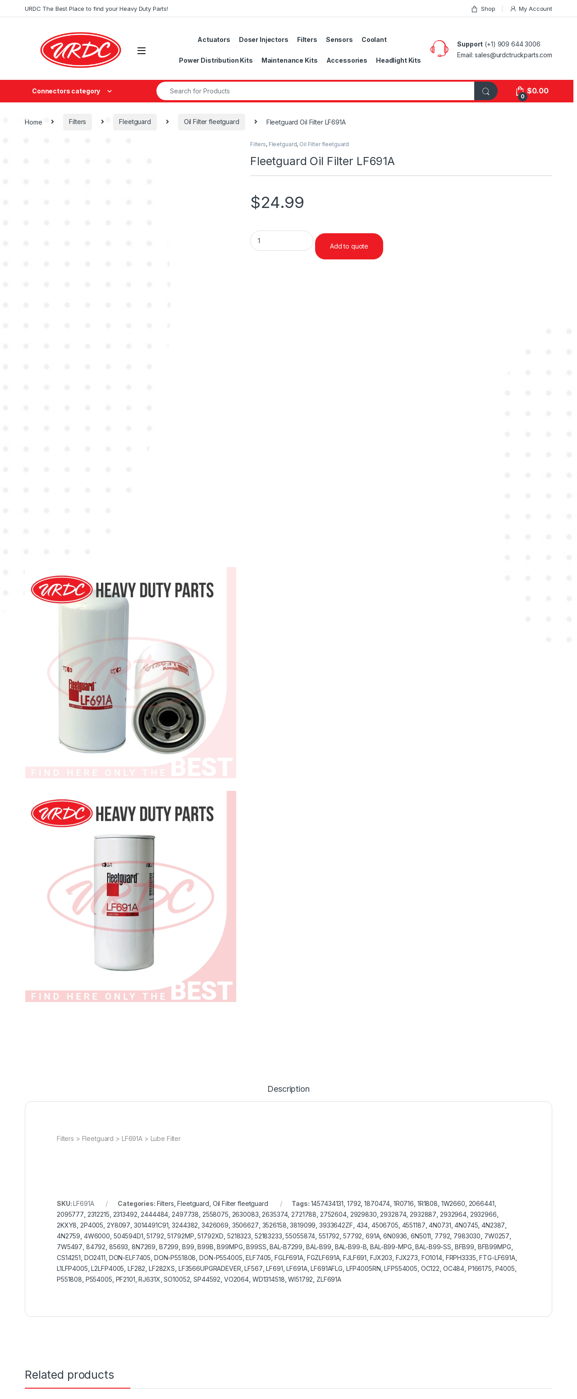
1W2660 (453, 1203)
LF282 (136, 1268)
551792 (329, 1236)
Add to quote (349, 246)
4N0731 (440, 1225)
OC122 (430, 1268)
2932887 (423, 1214)
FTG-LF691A (497, 1257)
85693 (118, 1247)
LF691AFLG (327, 1268)
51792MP (180, 1236)
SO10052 (177, 1279)
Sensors (339, 39)
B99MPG (230, 1247)
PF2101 (125, 1279)
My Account (530, 9)
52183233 (268, 1236)
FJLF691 (354, 1257)
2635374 (275, 1214)
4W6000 (97, 1236)
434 (362, 1225)
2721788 (303, 1214)
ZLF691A (328, 1279)
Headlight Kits (398, 60)
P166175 (480, 1268)
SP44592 (206, 1279)
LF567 (253, 1268)
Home (33, 121)
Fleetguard (135, 121)
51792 (155, 1236)
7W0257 (496, 1236)
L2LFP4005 (107, 1268)
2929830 (363, 1214)
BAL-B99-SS (433, 1247)
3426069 (215, 1225)
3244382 (185, 1225)
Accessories (346, 60)
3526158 (274, 1225)
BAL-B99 (318, 1247)
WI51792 (300, 1279)
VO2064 (236, 1279)
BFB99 (464, 1247)
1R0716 (404, 1203)
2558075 (215, 1214)
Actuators (213, 39)
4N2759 (68, 1236)
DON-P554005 (220, 1257)
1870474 (377, 1203)
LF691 (274, 1268)
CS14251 (69, 1257)
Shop (483, 9)
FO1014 (431, 1257)
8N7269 (144, 1247)
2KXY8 (67, 1225)
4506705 (384, 1225)
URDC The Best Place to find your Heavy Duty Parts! (96, 8)
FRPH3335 (461, 1257)
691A (373, 1236)
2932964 (453, 1214)
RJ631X (149, 1279)
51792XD (210, 1236)
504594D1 (128, 1236)
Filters (307, 39)
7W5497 (69, 1247)
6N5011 (421, 1236)
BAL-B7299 (286, 1247)
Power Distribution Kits (216, 60)
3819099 (303, 1225)
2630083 (245, 1214)
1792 (354, 1203)
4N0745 (466, 1225)
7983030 (467, 1236)
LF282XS (162, 1268)
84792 (95, 1247)
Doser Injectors (263, 39)
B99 (188, 1247)
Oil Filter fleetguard (211, 121)
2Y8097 (118, 1225)
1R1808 (427, 1203)
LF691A (296, 1268)
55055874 (300, 1236)
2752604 (333, 1214)
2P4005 (91, 1225)
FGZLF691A (323, 1257)
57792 (352, 1236)
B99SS (256, 1247)
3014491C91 (151, 1225)
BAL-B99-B (351, 1247)
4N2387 (493, 1225)
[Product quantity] (281, 241)
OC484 (453, 1268)
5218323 (239, 1236)
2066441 (482, 1203)
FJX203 (381, 1257)
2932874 (393, 1214)
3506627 (245, 1225)
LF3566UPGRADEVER (210, 1268)
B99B (205, 1247)
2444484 (154, 1214)
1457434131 (327, 1203)
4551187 (414, 1225)
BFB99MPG (494, 1247)
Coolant (374, 39)
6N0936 (395, 1236)
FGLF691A (289, 1257)
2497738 (185, 1214)
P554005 (99, 1279)
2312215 (98, 1214)
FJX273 (407, 1257)
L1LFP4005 (72, 1268)
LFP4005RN (363, 1268)
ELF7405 (258, 1257)
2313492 (125, 1214)
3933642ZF (336, 1225)
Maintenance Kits (289, 60)
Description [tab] (288, 1089)
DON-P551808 (175, 1257)
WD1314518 (268, 1279)
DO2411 (94, 1257)
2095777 (70, 1214)
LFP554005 (400, 1268)
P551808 (69, 1279)
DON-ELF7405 (130, 1257)
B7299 (169, 1247)
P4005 (505, 1268)
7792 (442, 1236)
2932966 (483, 1214)
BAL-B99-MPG (391, 1247)
